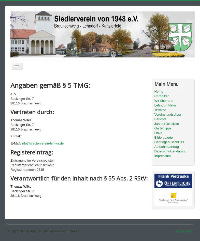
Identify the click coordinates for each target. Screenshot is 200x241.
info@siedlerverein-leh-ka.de (42, 143)
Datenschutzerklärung (170, 151)
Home (158, 91)
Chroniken (161, 96)
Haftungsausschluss (169, 142)
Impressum (162, 156)
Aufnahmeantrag (166, 147)
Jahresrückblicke (166, 124)
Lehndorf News (165, 105)
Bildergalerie (163, 137)
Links (158, 133)
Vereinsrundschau (167, 114)
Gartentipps (163, 128)
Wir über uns (163, 101)
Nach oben (184, 231)
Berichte (160, 119)
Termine (160, 110)
